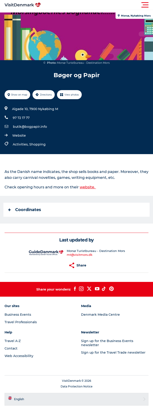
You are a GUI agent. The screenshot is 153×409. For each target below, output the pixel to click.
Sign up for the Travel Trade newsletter (113, 352)
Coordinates (24, 209)
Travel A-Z (13, 341)
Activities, (21, 144)
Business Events (18, 315)
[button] (96, 5)
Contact (11, 348)
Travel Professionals (21, 322)
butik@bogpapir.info (30, 127)
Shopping (37, 144)
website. (88, 187)
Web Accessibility (19, 356)
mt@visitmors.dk (79, 254)
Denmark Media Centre (100, 315)
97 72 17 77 (21, 118)
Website (19, 135)
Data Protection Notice (76, 386)
